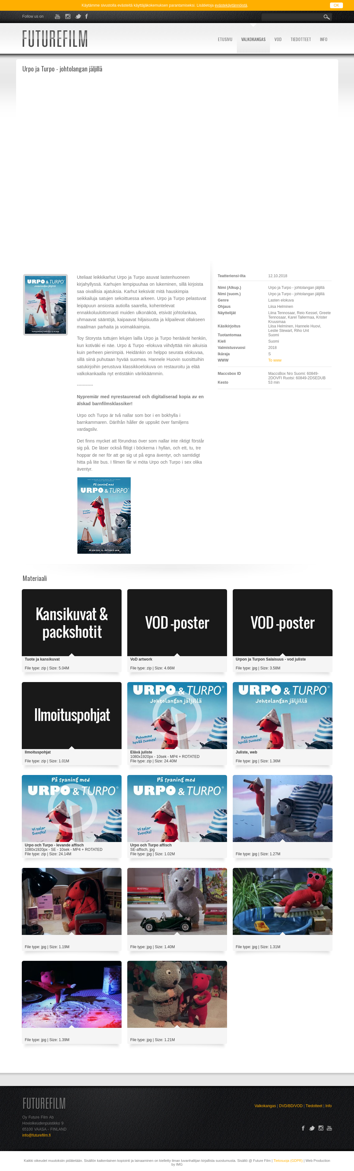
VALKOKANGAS (253, 39)
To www (275, 360)
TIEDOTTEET (301, 39)
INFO (323, 39)
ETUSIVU (225, 39)
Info (328, 1106)
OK (336, 5)
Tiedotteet (314, 1106)
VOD (278, 39)
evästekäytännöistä (231, 5)
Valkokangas (265, 1106)
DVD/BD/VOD (291, 1106)
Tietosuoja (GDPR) (288, 1160)
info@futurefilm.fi (36, 1135)
